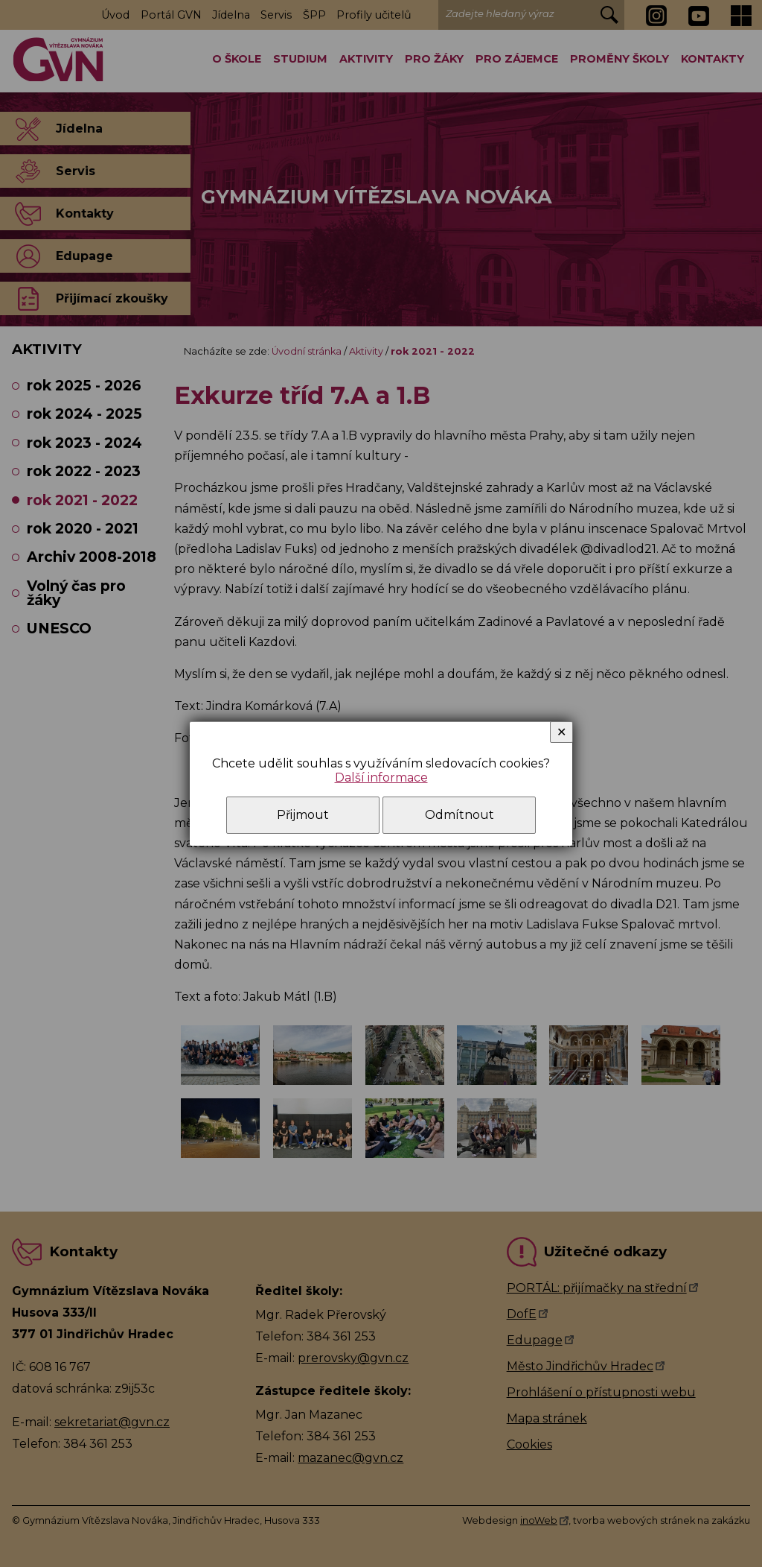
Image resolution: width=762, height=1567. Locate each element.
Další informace (381, 777)
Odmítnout (459, 815)
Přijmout (303, 815)
